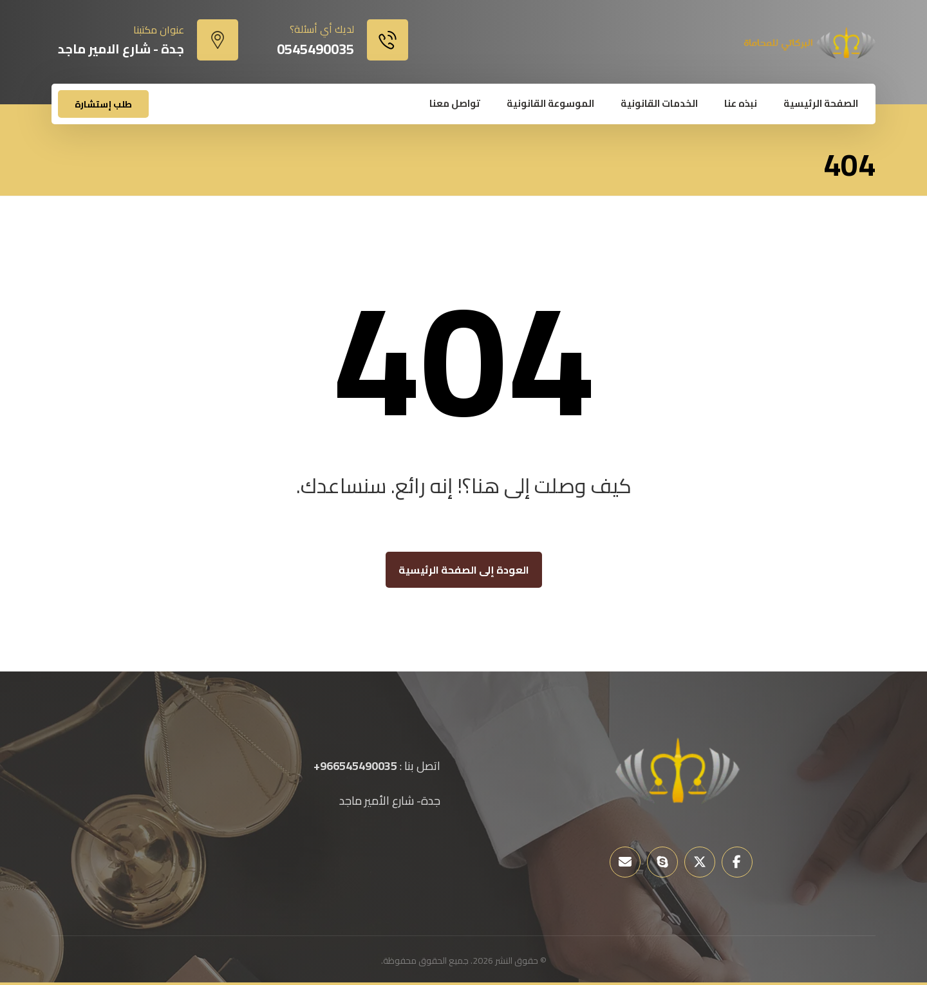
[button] (737, 862)
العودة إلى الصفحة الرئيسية (463, 569)
